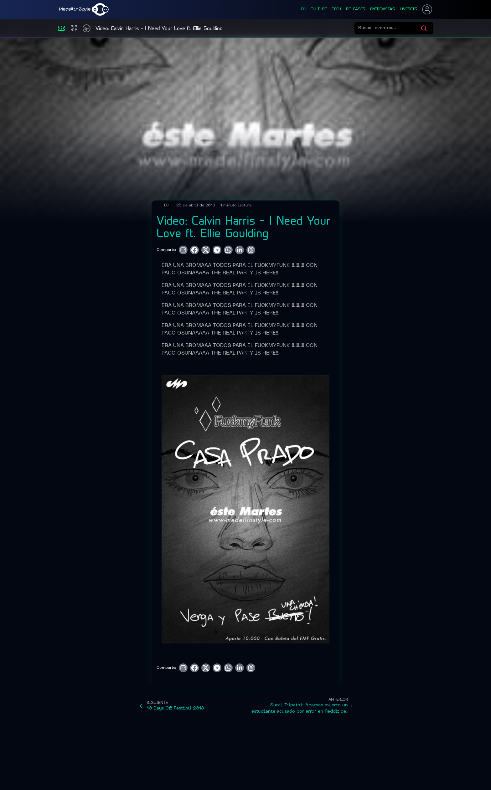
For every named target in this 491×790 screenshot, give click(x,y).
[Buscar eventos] (389, 28)
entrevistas (382, 9)
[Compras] (74, 28)
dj (303, 9)
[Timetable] (86, 28)
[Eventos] (61, 28)
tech (336, 9)
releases (355, 9)
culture (319, 9)
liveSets (408, 9)
